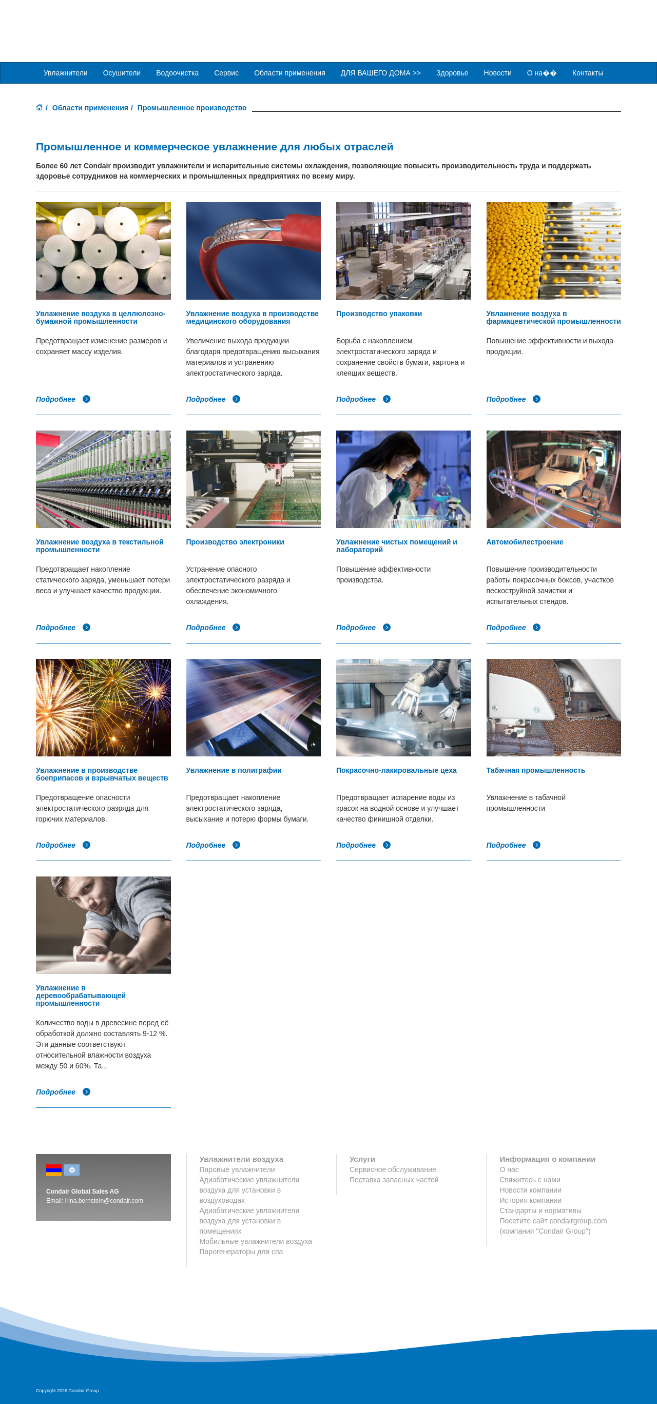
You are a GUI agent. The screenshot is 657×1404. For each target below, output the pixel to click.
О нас (508, 1169)
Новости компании (530, 1189)
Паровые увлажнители (237, 1169)
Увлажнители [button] (66, 72)
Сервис (226, 72)
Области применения (90, 107)
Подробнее (63, 399)
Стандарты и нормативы (540, 1210)
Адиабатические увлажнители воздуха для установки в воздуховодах (250, 1189)
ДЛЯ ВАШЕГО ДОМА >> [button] (381, 72)
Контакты (587, 72)
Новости (498, 72)
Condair (95, 23)
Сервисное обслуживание (393, 1169)
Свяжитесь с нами (529, 1179)
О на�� (542, 72)
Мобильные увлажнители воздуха (256, 1241)
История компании (530, 1200)
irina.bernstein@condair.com (104, 1200)
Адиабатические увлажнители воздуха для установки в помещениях (250, 1220)
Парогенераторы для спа (241, 1251)
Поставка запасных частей (394, 1179)
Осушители (122, 72)
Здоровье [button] (452, 72)
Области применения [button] (289, 72)
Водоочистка (177, 72)
